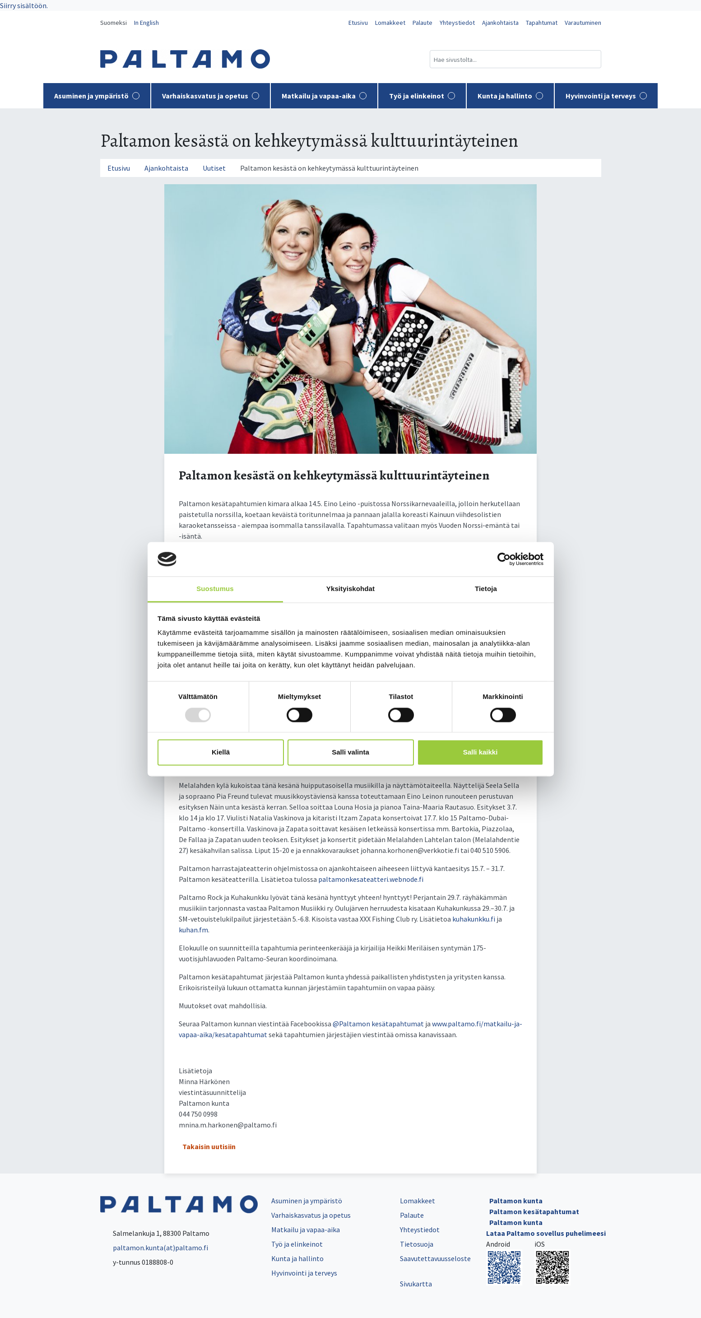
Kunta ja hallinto (510, 95)
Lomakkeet (390, 23)
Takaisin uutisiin (209, 1146)
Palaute (422, 23)
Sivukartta (416, 1283)
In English (146, 23)
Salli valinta (350, 752)
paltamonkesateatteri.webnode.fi (370, 879)
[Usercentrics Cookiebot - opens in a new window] (503, 559)
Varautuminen (583, 23)
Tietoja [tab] (486, 589)
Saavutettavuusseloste (435, 1258)
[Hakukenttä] (515, 59)
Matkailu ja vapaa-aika (324, 95)
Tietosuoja (416, 1243)
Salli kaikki (480, 752)
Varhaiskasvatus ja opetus (210, 95)
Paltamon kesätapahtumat (534, 1211)
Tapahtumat (541, 23)
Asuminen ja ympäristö (96, 95)
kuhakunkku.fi (473, 918)
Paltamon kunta (516, 1200)
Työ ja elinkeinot (422, 95)
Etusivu (358, 23)
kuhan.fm (193, 929)
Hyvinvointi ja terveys (606, 95)
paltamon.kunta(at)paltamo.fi (154, 1247)
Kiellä (221, 752)
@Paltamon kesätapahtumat (378, 1023)
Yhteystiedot (457, 23)
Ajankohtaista (500, 23)
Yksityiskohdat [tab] (350, 589)
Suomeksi (113, 23)
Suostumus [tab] (215, 589)
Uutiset (214, 167)
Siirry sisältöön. (24, 5)
